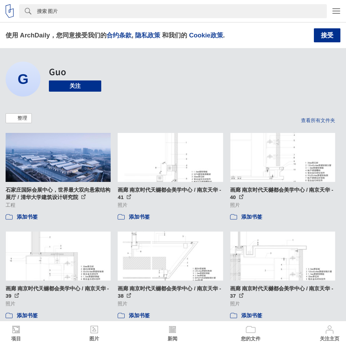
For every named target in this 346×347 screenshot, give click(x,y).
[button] (19, 118)
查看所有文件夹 (318, 120)
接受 (327, 35)
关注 (75, 86)
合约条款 (119, 35)
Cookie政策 (206, 35)
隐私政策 (147, 35)
